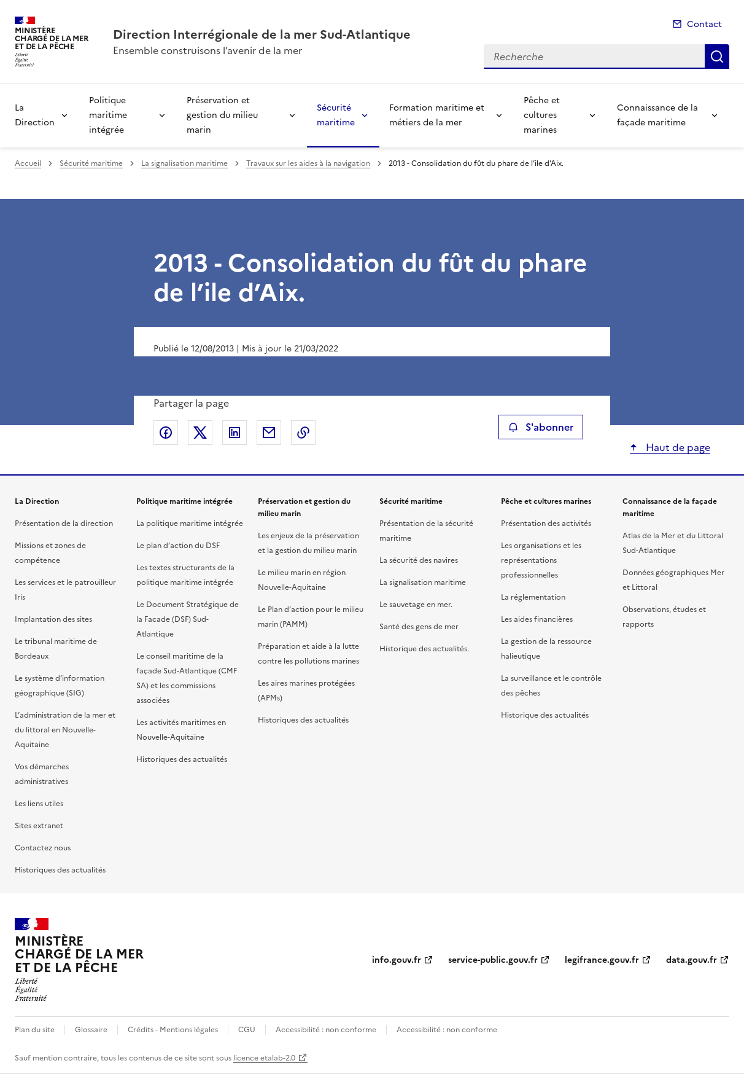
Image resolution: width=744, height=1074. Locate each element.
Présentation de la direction (64, 523)
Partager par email (269, 432)
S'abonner (540, 427)
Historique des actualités (545, 715)
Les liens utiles (39, 803)
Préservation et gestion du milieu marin (222, 115)
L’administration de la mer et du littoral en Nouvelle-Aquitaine (65, 730)
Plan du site (35, 1029)
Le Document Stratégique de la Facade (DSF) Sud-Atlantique (187, 619)
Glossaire (91, 1029)
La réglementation (533, 597)
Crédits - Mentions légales (173, 1029)
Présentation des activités (546, 523)
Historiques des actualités (60, 870)
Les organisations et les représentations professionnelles (541, 560)
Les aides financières (537, 619)
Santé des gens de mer (419, 626)
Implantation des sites (53, 619)
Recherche (717, 56)
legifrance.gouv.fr (602, 960)
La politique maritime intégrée (189, 523)
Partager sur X (200, 432)
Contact (704, 24)
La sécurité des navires (418, 560)
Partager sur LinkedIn (234, 432)
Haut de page (676, 447)
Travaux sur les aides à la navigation (308, 163)
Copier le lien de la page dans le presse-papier (303, 432)
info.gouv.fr (396, 960)
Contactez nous (43, 847)
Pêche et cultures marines (542, 115)
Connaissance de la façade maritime (657, 115)
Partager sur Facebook (165, 432)
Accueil (28, 163)
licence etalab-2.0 (264, 1058)
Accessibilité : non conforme (326, 1029)
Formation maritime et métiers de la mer (436, 115)
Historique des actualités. (424, 648)
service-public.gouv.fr (493, 960)
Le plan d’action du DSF (178, 545)
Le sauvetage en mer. (415, 604)
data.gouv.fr (691, 960)
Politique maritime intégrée (108, 115)
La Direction (35, 115)
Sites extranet (39, 825)
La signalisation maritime (184, 163)
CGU (246, 1029)
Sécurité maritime (336, 115)
